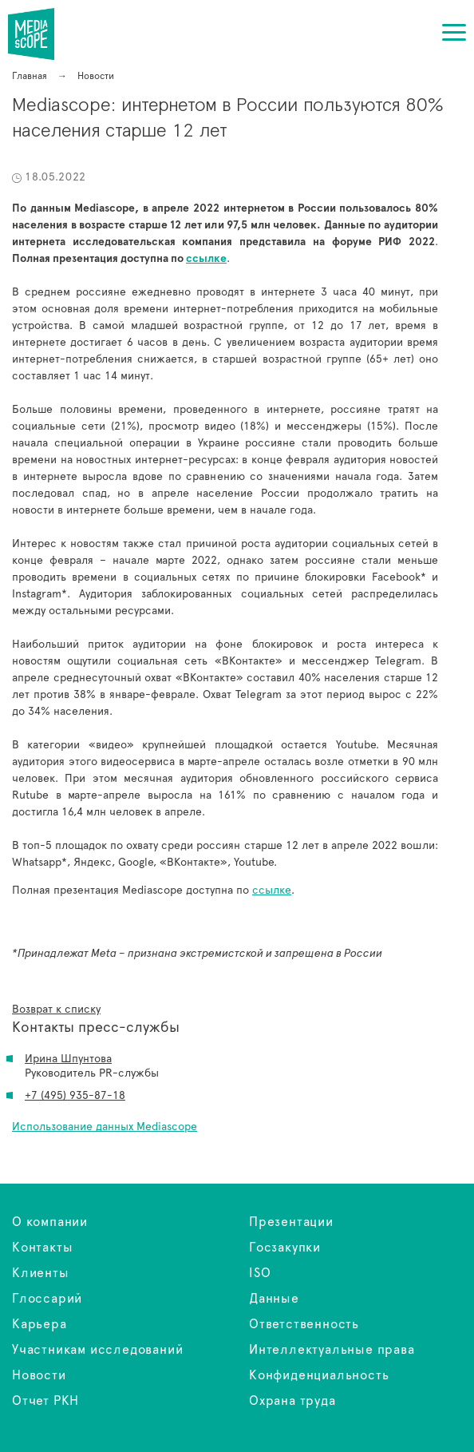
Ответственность (304, 1324)
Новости (39, 1375)
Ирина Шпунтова (68, 1059)
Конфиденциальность (319, 1375)
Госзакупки (285, 1247)
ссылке (271, 890)
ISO (260, 1273)
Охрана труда (292, 1400)
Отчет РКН (45, 1400)
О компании (50, 1222)
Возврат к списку (56, 1009)
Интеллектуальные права (332, 1349)
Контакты (42, 1247)
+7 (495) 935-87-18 (75, 1095)
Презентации (291, 1222)
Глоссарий (47, 1298)
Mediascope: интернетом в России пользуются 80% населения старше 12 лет (41, 34)
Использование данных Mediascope (104, 1127)
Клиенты (40, 1273)
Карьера (39, 1324)
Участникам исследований (97, 1349)
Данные (274, 1298)
